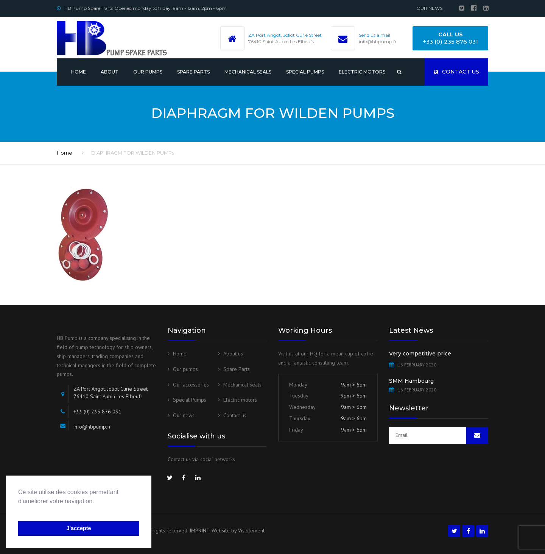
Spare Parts (193, 72)
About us (233, 353)
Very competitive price (420, 353)
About (109, 72)
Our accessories (191, 384)
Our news (429, 8)
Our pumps (147, 72)
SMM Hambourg (411, 380)
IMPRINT (199, 530)
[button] (19, 511)
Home (78, 72)
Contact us (456, 71)
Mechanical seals (247, 72)
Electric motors (362, 72)
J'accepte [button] (78, 528)
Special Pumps (305, 72)
